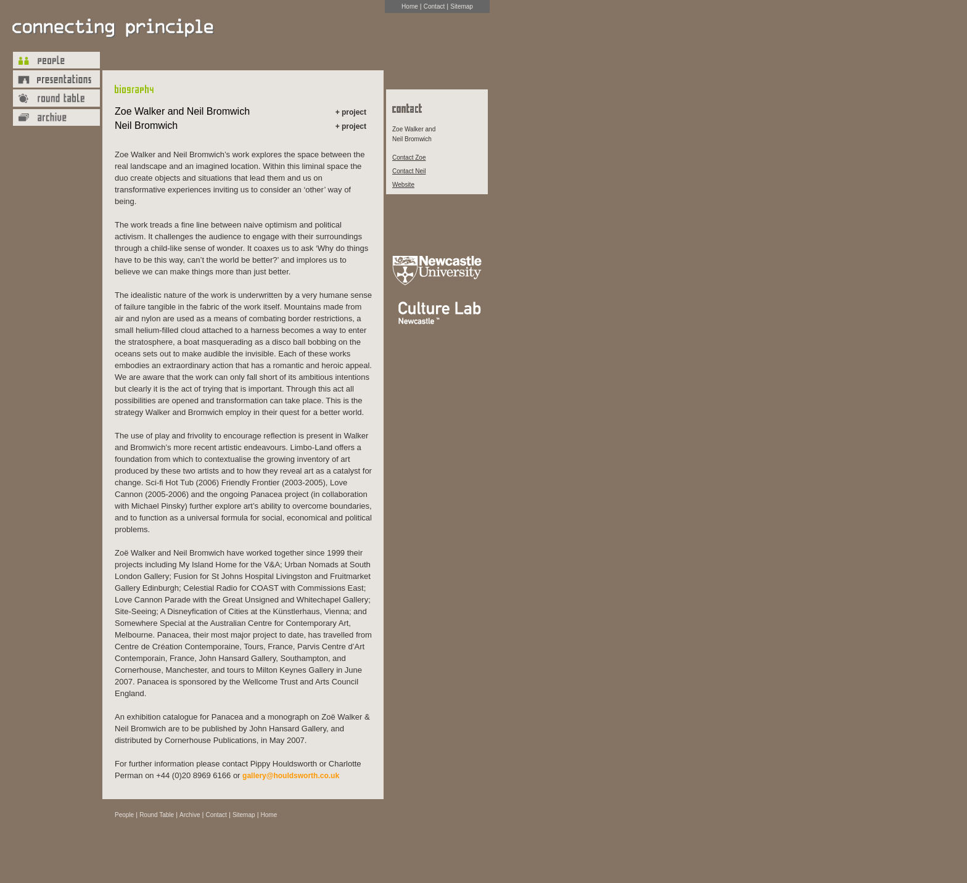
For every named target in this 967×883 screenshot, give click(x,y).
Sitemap (461, 6)
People (124, 814)
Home (409, 6)
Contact (434, 6)
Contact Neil (409, 171)
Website (403, 184)
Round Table (156, 814)
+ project (350, 112)
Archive (189, 814)
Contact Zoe (409, 157)
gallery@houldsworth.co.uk (290, 775)
